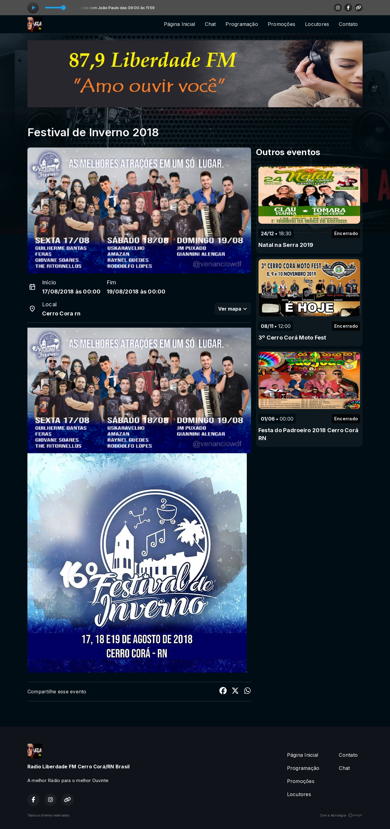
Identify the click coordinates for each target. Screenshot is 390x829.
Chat (210, 24)
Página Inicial (179, 24)
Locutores (317, 24)
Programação (241, 24)
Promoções (281, 24)
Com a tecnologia (341, 815)
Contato (348, 24)
